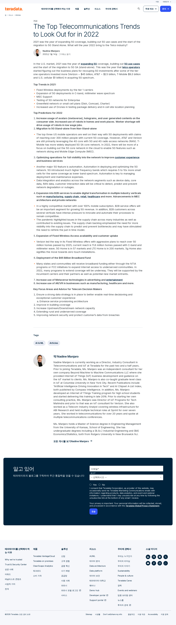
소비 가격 (37, 575)
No (103, 484)
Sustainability (124, 570)
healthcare (95, 196)
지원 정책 (164, 614)
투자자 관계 (123, 605)
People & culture (125, 575)
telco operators (131, 67)
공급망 (64, 575)
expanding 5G (89, 63)
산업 (63, 556)
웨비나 (92, 585)
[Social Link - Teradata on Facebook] (154, 563)
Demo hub (94, 590)
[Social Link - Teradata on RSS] (165, 563)
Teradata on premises (43, 561)
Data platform (95, 570)
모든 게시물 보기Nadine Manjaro (71, 441)
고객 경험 (65, 561)
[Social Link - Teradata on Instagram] (160, 563)
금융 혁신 (65, 565)
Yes (95, 484)
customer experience (127, 157)
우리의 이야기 (124, 565)
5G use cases (132, 63)
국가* (92, 473)
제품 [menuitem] (77, 9)
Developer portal (97, 595)
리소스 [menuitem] (97, 9)
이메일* (95, 468)
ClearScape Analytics (43, 565)
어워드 (8, 574)
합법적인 (131, 614)
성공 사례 (9, 569)
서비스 (64, 595)
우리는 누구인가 (125, 556)
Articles (54, 342)
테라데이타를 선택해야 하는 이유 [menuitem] (55, 9)
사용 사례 (65, 580)
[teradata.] (14, 9)
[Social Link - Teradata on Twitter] (165, 556)
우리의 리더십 (124, 561)
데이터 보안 (94, 575)
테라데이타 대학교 (97, 580)
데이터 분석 (94, 561)
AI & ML (39, 342)
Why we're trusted (13, 559)
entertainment (114, 279)
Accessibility (153, 614)
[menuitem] (139, 9)
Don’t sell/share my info (112, 614)
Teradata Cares (125, 580)
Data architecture (97, 565)
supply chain (72, 196)
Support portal (96, 600)
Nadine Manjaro (51, 51)
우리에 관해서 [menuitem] (111, 9)
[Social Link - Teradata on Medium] (160, 556)
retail (84, 196)
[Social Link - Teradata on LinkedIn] (148, 556)
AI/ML (92, 556)
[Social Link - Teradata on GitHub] (154, 556)
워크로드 (37, 570)
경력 (120, 585)
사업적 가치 (10, 584)
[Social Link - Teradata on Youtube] (148, 563)
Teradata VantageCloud (44, 556)
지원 (157, 2)
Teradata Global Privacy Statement (142, 505)
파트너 (64, 585)
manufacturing (55, 196)
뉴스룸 (121, 600)
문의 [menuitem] (164, 9)
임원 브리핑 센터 (125, 595)
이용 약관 (141, 614)
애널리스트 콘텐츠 (13, 579)
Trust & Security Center (16, 564)
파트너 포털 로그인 (69, 590)
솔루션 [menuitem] (87, 9)
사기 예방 (65, 570)
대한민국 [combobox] (166, 2)
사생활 (97, 614)
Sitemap (89, 614)
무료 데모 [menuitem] (149, 9)
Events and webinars (127, 590)
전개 (7, 588)
